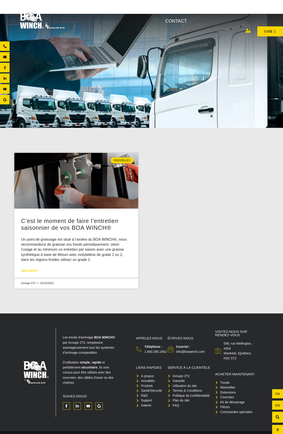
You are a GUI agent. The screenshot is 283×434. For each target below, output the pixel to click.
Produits (126, 10)
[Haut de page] (277, 429)
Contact (176, 20)
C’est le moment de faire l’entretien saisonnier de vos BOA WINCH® (72, 224)
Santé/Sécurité (195, 10)
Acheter (157, 10)
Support (232, 10)
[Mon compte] (247, 30)
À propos (95, 10)
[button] (277, 417)
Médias (260, 10)
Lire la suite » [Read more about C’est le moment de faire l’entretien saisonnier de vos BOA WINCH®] (29, 270)
